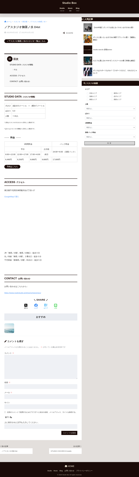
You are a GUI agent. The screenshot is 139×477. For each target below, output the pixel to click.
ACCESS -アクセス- (18, 76)
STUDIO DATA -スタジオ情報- (21, 65)
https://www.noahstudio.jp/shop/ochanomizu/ (22, 293)
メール (8, 393)
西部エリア (117, 100)
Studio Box (69, 3)
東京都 (24, 22)
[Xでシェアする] (26, 306)
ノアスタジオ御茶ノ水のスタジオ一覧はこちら (26, 41)
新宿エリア (117, 93)
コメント (9, 353)
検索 (109, 143)
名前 (7, 382)
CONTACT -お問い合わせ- (20, 81)
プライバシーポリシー (84, 471)
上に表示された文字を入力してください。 (21, 422)
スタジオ (17, 22)
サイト (7, 403)
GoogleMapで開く (11, 197)
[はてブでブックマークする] (46, 306)
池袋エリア (93, 96)
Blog (77, 9)
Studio (62, 9)
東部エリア (93, 100)
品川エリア (117, 96)
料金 (15, 70)
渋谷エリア (93, 93)
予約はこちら (12, 167)
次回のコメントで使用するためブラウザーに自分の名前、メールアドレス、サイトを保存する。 (42, 412)
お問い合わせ (69, 471)
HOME (69, 466)
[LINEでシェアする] (55, 306)
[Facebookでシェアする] (36, 306)
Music (70, 9)
